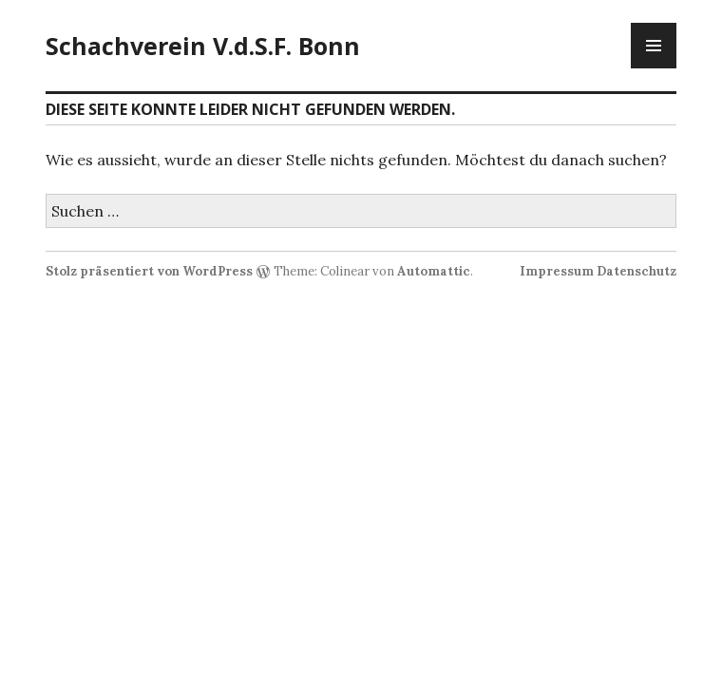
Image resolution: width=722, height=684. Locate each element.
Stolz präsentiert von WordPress (149, 271)
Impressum (557, 271)
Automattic (433, 271)
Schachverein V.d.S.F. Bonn (203, 45)
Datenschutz (636, 271)
